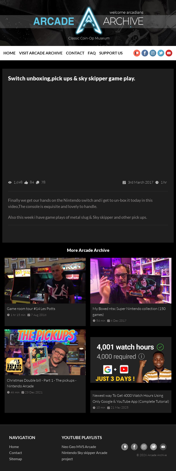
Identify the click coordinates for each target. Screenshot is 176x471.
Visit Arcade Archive (41, 53)
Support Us (111, 53)
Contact (75, 53)
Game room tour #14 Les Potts (31, 308)
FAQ (92, 53)
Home (9, 53)
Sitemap (15, 459)
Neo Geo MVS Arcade (79, 446)
